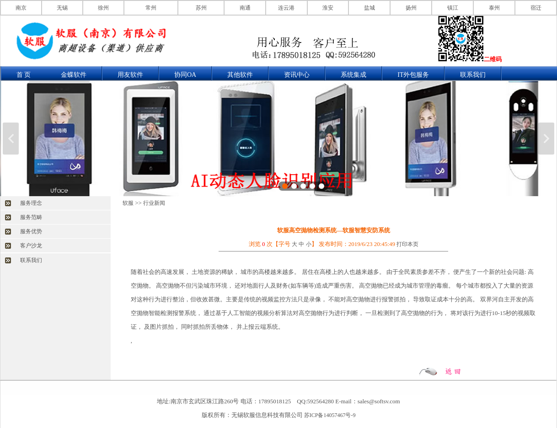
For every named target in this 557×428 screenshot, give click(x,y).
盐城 (369, 8)
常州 (150, 8)
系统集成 (353, 74)
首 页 (23, 74)
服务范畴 (31, 217)
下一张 (546, 139)
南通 (245, 8)
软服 (128, 203)
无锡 (62, 8)
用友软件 (130, 74)
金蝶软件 (73, 74)
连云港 (286, 8)
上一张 (11, 139)
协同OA (185, 74)
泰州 (494, 8)
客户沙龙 (31, 245)
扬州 (411, 8)
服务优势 (31, 231)
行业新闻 (154, 203)
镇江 (452, 8)
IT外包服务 (413, 74)
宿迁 (535, 8)
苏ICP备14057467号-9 (330, 415)
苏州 (201, 8)
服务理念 (31, 203)
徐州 (103, 8)
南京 (21, 8)
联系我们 (473, 74)
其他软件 (240, 74)
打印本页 (407, 244)
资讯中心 (297, 74)
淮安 (327, 8)
